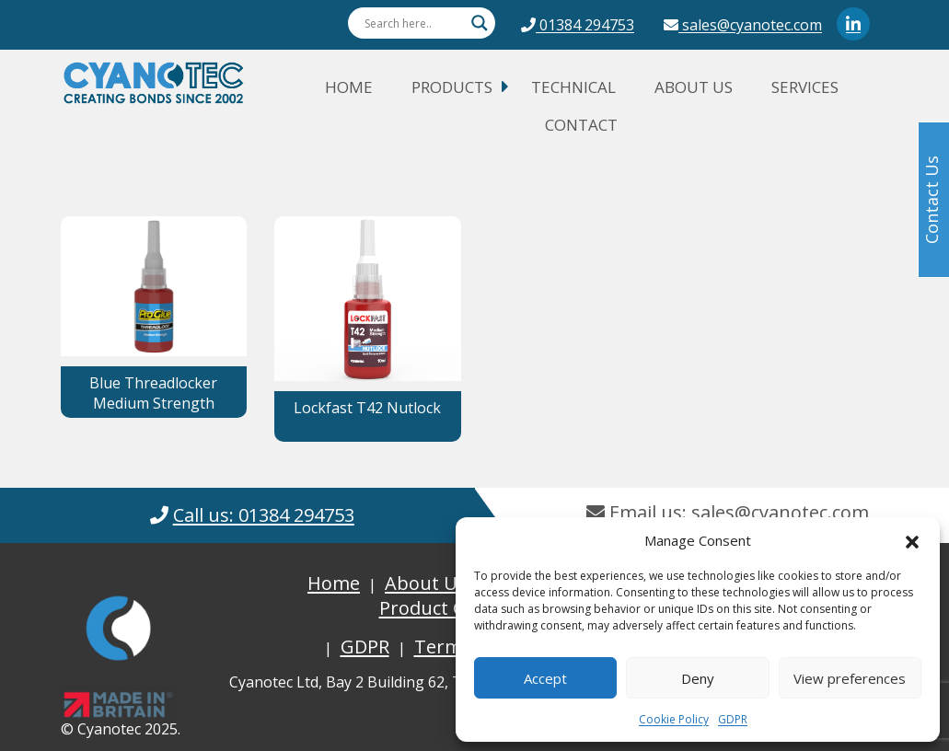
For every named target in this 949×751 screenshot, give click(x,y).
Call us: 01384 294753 (263, 515)
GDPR (732, 719)
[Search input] (413, 23)
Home (349, 87)
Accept (545, 678)
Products (451, 87)
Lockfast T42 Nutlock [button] (367, 408)
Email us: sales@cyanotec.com (727, 512)
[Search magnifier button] (479, 23)
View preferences (849, 678)
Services (805, 87)
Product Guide (441, 607)
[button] (912, 540)
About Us (693, 87)
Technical (573, 87)
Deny (697, 678)
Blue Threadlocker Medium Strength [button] (153, 393)
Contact (581, 124)
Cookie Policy (674, 719)
